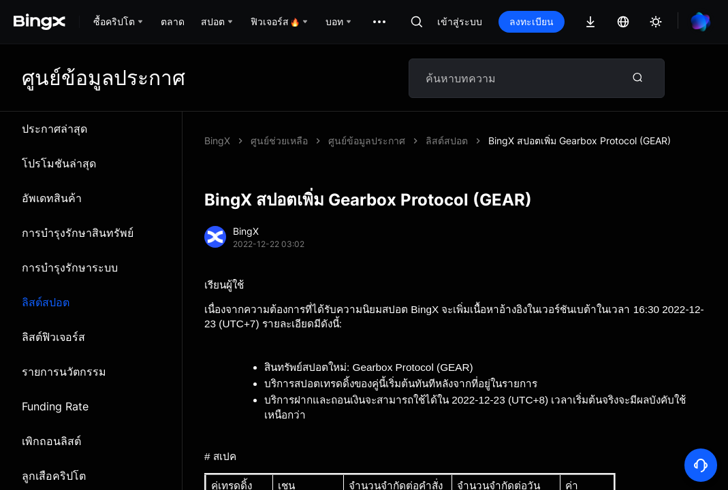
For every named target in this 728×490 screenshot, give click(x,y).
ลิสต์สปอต (45, 302)
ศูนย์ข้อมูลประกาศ (366, 140)
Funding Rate (55, 406)
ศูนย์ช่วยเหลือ (279, 140)
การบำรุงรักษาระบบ (70, 267)
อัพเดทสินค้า (52, 198)
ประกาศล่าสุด (54, 128)
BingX (217, 140)
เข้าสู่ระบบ (459, 21)
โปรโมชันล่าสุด (59, 163)
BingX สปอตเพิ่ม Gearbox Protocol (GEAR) (579, 140)
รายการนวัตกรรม (64, 371)
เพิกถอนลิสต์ (51, 441)
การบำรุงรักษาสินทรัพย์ (77, 233)
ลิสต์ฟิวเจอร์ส (53, 337)
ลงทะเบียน (531, 21)
